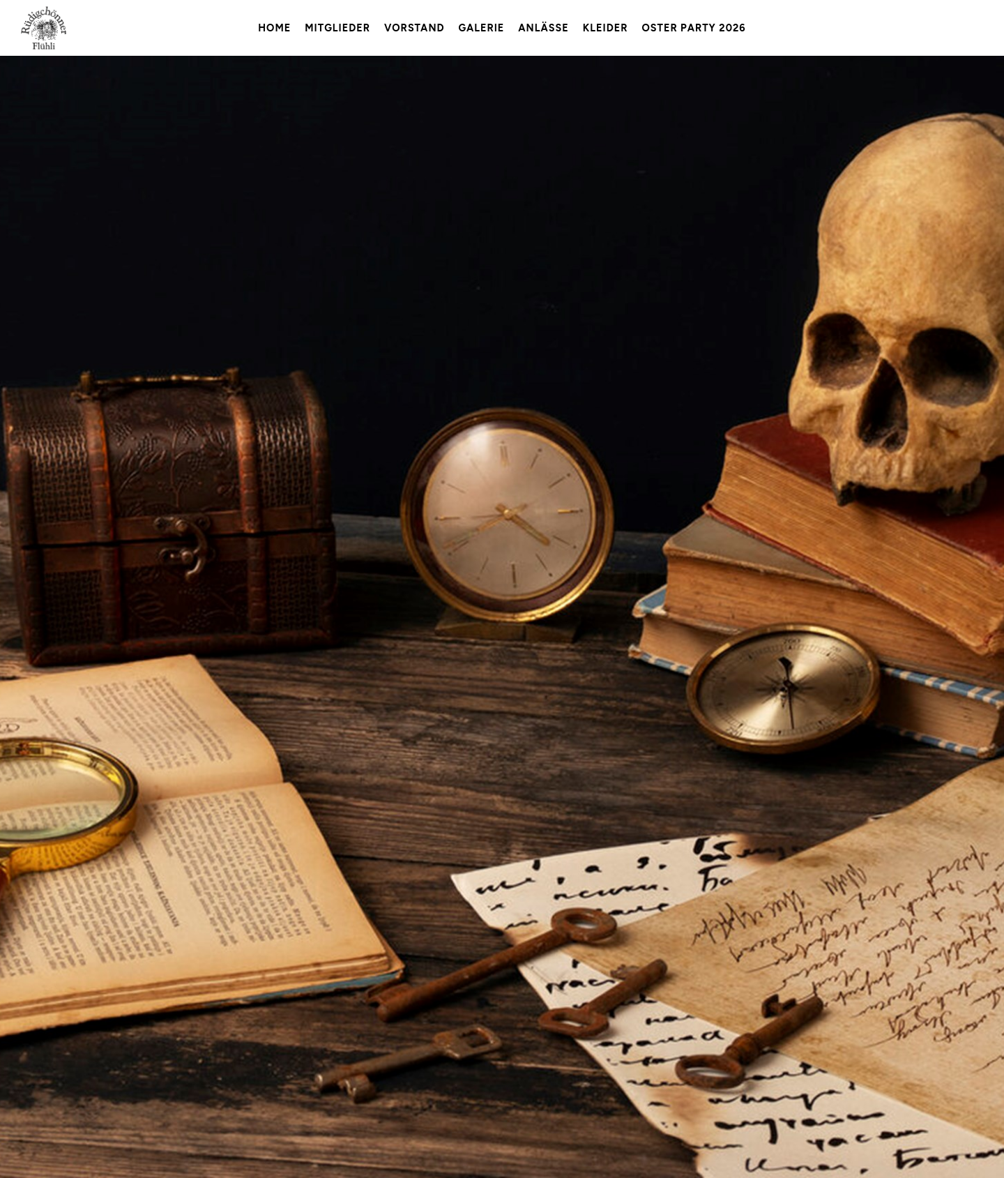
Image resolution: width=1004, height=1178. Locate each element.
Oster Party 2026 (693, 28)
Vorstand (414, 28)
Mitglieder (337, 28)
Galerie (482, 28)
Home (274, 28)
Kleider (605, 28)
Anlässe (543, 28)
